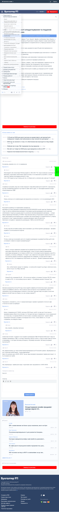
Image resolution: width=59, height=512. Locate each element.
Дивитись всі (7, 458)
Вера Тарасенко (13, 430)
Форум (22, 501)
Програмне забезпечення (8, 501)
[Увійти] (55, 1)
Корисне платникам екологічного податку (20, 152)
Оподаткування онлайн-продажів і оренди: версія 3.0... (38, 408)
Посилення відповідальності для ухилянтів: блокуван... (26, 432)
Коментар (4, 379)
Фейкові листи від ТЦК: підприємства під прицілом (23, 146)
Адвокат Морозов (13, 437)
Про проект (24, 497)
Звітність (20, 87)
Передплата (52, 11)
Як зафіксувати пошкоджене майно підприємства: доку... (27, 446)
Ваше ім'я (4, 373)
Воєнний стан (13, 89)
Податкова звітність (21, 89)
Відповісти (5, 167)
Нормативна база (6, 497)
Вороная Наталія (30, 405)
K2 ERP (10, 423)
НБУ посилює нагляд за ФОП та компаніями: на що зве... (26, 452)
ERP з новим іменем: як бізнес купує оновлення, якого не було (28, 426)
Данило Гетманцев (11, 83)
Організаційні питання (12, 87)
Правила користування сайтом (7, 506)
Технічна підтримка (6, 508)
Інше (24, 87)
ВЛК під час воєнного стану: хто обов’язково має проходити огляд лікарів (30, 142)
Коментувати (29, 395)
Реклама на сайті (26, 499)
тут (16, 490)
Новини (23, 495)
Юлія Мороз (12, 450)
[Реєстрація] (50, 1)
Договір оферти (5, 503)
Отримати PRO (5, 495)
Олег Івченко (12, 444)
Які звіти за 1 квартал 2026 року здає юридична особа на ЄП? (26, 149)
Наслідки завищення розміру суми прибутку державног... (27, 439)
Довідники (4, 499)
